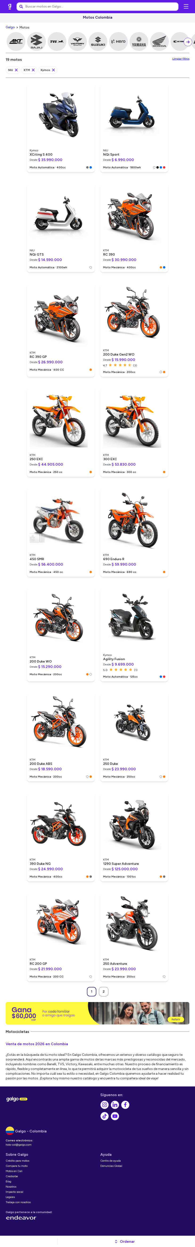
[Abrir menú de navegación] (186, 6)
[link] (10, 6)
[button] (124, 1241)
